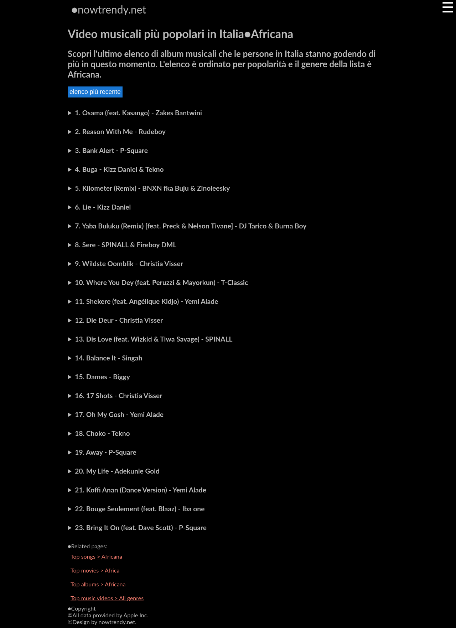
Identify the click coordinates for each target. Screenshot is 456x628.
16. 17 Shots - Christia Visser (118, 395)
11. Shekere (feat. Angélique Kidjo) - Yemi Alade (146, 301)
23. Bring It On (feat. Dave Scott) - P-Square (141, 527)
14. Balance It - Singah (108, 358)
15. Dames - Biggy (102, 377)
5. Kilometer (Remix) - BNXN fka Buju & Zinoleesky (152, 188)
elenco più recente (95, 91)
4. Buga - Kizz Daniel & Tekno (119, 169)
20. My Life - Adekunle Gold (117, 471)
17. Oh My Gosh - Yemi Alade (119, 414)
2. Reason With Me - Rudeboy (120, 131)
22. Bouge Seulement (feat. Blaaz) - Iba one (139, 509)
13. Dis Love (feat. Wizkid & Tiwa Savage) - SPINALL (153, 339)
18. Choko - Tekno (102, 433)
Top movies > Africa (95, 570)
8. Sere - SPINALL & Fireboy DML (125, 245)
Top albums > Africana (98, 584)
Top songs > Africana (96, 556)
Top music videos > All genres (107, 598)
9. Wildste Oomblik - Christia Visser (129, 263)
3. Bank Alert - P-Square (111, 150)
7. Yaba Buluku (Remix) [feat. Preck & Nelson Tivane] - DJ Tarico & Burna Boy (190, 226)
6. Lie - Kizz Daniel (103, 207)
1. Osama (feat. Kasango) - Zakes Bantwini (138, 113)
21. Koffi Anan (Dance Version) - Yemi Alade (140, 490)
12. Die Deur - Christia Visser (119, 320)
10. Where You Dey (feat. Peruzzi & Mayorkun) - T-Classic (161, 282)
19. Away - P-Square (105, 452)
